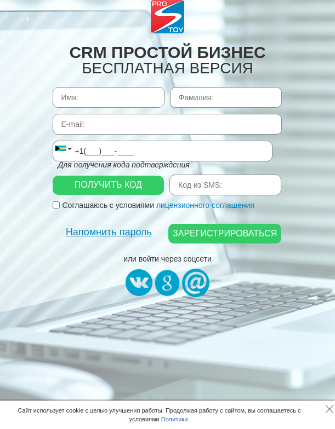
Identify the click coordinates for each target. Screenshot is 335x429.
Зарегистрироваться (225, 233)
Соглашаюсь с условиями (153, 205)
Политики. (175, 419)
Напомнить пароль (109, 232)
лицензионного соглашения (205, 205)
